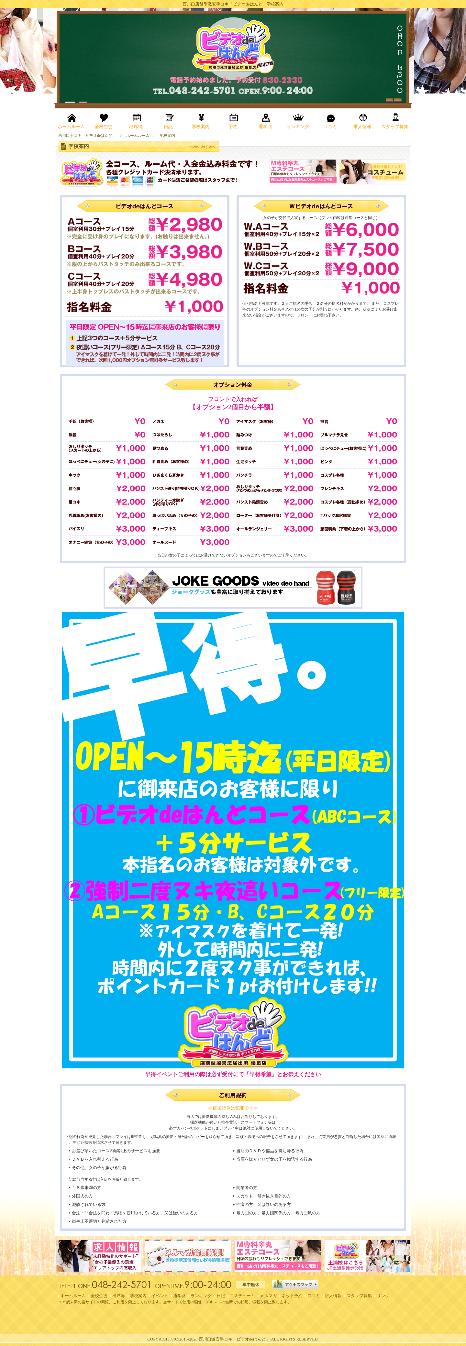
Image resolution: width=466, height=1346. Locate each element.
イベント (159, 1295)
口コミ (313, 1295)
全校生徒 (99, 1295)
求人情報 (333, 1295)
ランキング (201, 1295)
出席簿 (118, 1295)
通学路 (179, 1295)
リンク (383, 1295)
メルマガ (268, 1295)
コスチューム (242, 1295)
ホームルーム (73, 1295)
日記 (220, 1295)
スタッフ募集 (359, 1295)
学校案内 (138, 1295)
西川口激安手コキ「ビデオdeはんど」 (234, 1339)
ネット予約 (292, 1295)
